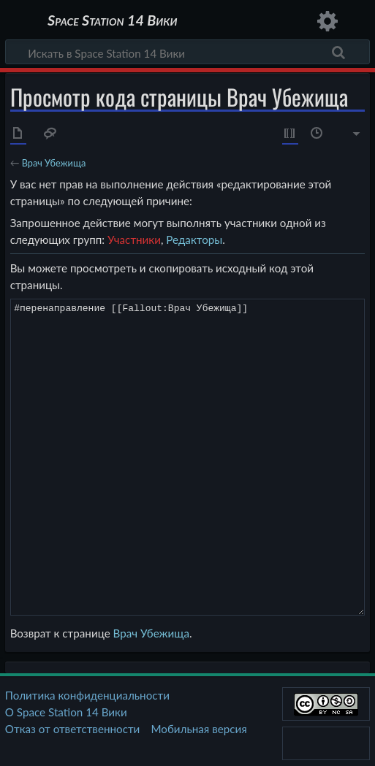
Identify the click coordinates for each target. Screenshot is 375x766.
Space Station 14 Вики (112, 21)
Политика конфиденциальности (87, 695)
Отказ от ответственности (72, 728)
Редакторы (194, 239)
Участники (134, 239)
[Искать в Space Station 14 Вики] (187, 52)
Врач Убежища (54, 163)
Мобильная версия (199, 728)
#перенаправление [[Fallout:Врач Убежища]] (187, 457)
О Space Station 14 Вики (66, 712)
